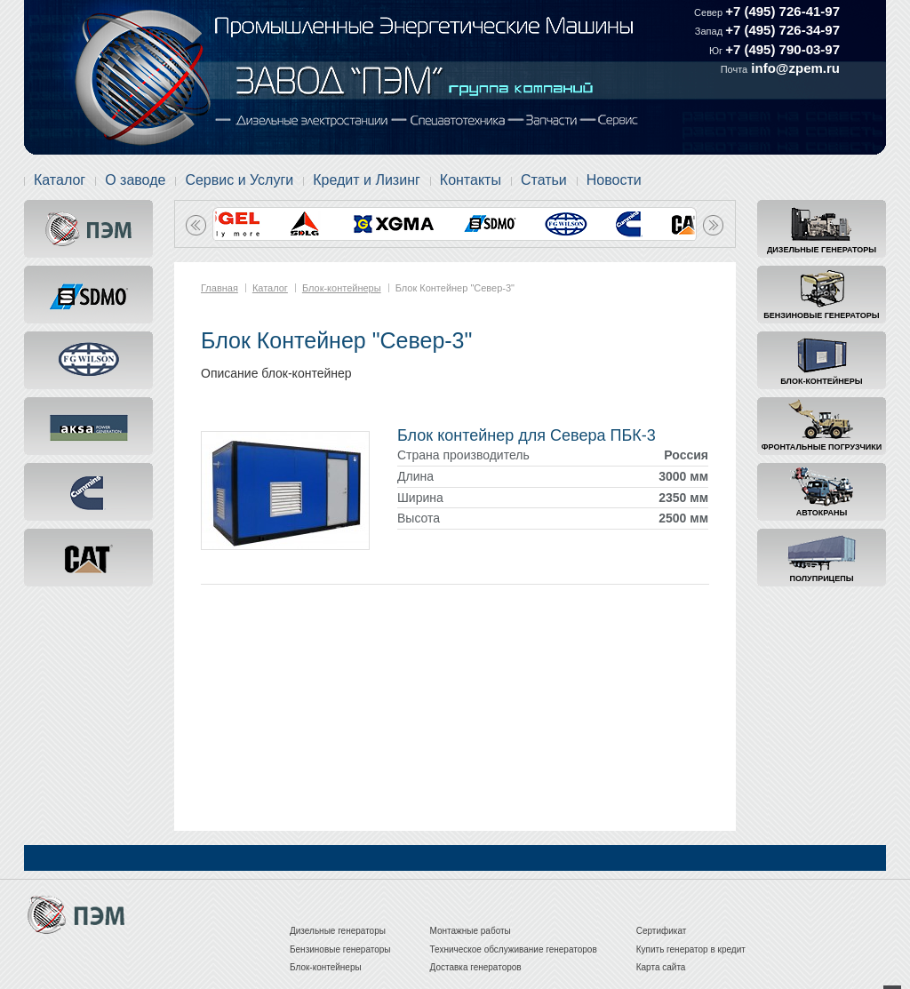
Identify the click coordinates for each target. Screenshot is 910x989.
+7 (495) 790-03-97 (782, 49)
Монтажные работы (470, 931)
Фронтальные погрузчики (822, 447)
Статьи (544, 179)
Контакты (470, 179)
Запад (710, 31)
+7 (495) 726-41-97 (782, 11)
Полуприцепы (822, 578)
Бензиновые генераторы (821, 315)
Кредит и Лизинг (366, 179)
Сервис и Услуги (239, 179)
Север (709, 12)
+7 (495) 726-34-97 (782, 29)
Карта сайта (661, 967)
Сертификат (661, 931)
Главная (219, 288)
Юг (717, 50)
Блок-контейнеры (821, 381)
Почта (734, 69)
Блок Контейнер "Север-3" (455, 288)
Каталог (59, 179)
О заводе (135, 179)
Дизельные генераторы (821, 249)
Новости (614, 179)
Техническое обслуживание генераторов (513, 949)
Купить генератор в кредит (691, 949)
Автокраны (821, 512)
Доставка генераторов (476, 967)
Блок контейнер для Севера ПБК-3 (526, 435)
